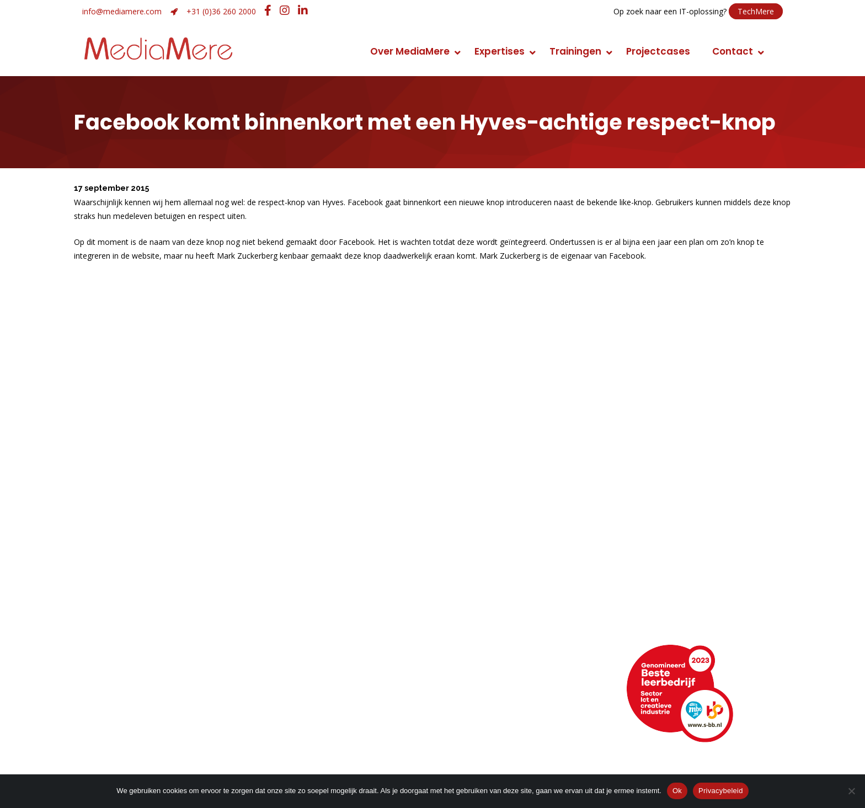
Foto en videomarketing (508, 601)
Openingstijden (117, 706)
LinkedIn (476, 691)
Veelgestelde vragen (131, 737)
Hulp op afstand (316, 722)
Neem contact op (124, 676)
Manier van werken (127, 585)
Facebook (481, 706)
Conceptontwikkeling (502, 585)
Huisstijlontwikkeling (319, 631)
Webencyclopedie (125, 722)
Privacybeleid (720, 790)
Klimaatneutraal (120, 616)
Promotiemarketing (498, 616)
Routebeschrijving (124, 691)
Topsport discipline (127, 601)
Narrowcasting (487, 631)
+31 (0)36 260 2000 (221, 11)
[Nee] (851, 790)
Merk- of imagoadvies (324, 616)
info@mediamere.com (122, 11)
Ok (677, 790)
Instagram (482, 722)
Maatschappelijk (121, 631)
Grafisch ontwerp (314, 585)
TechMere (756, 11)
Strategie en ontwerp (323, 601)
